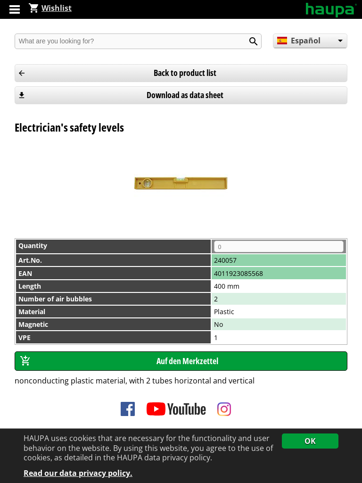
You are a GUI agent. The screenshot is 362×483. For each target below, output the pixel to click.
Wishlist (50, 8)
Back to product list (185, 72)
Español (299, 40)
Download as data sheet (185, 94)
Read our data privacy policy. (78, 474)
